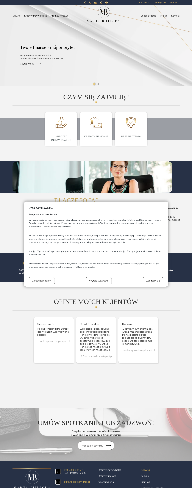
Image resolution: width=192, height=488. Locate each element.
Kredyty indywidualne (35, 15)
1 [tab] (94, 84)
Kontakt (175, 15)
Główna (16, 15)
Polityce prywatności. (85, 267)
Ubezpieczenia (148, 15)
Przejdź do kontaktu (92, 445)
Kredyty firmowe (59, 15)
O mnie (164, 15)
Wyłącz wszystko (98, 280)
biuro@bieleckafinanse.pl (167, 2)
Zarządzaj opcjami (41, 280)
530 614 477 (145, 2)
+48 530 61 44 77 (73, 469)
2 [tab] (98, 84)
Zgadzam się (153, 280)
